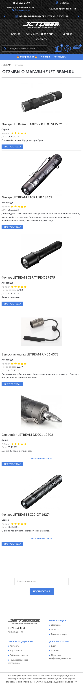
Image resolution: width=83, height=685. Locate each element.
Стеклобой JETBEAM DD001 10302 (27, 434)
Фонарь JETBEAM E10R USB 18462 (27, 197)
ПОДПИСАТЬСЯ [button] (41, 591)
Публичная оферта (19, 655)
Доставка (56, 625)
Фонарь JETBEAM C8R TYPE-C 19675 (28, 277)
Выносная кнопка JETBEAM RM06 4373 (30, 354)
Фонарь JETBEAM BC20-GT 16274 (26, 514)
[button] (21, 10)
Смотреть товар (12, 147)
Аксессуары (60, 57)
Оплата (55, 630)
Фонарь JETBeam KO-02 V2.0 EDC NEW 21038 (35, 124)
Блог (53, 646)
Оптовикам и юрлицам (40, 34)
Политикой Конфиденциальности (56, 598)
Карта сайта (16, 651)
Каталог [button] (16, 34)
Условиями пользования (38, 601)
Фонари (45, 57)
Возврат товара (59, 634)
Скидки (55, 651)
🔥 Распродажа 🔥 (27, 57)
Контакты (41, 39)
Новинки (66, 34)
